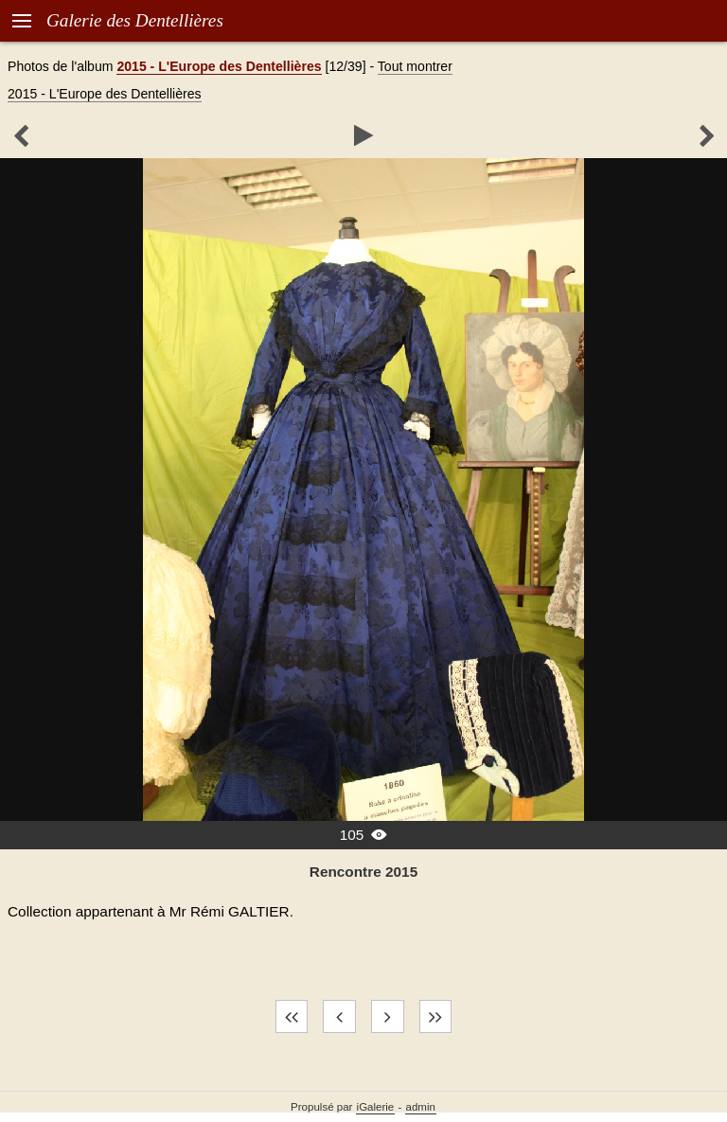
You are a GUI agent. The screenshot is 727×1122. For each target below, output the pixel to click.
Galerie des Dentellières (134, 20)
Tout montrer (415, 66)
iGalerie (376, 1107)
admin (420, 1107)
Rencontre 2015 (363, 872)
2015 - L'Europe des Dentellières (218, 66)
